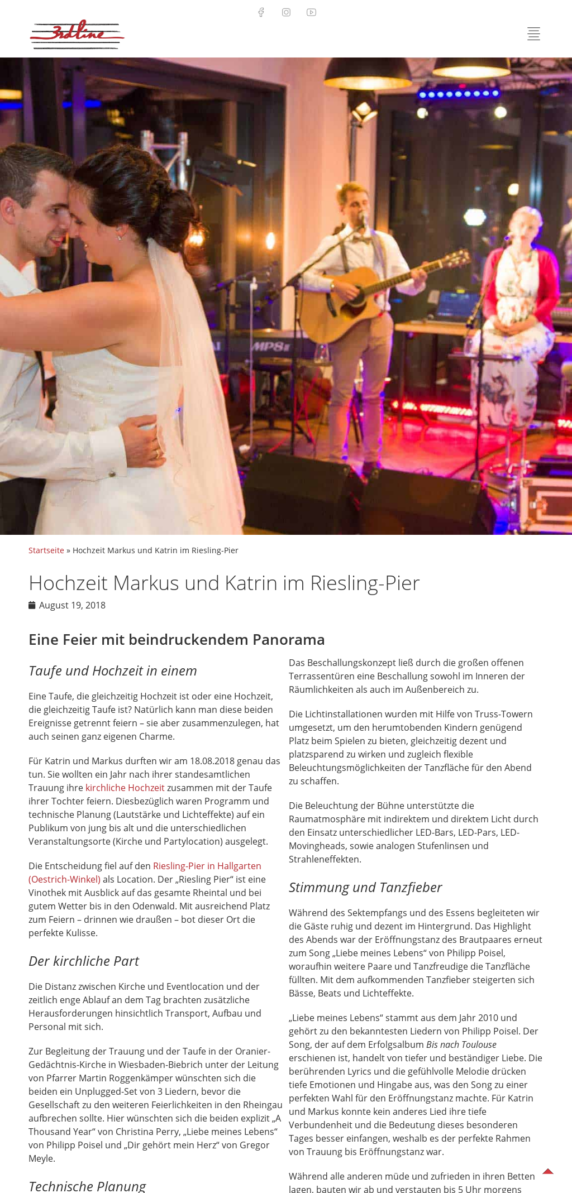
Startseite (46, 550)
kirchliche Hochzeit (125, 788)
